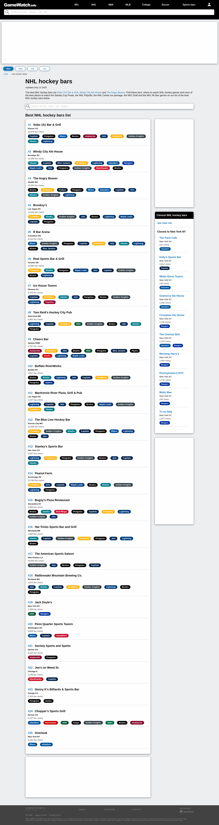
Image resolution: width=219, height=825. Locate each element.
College (146, 4)
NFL (76, 4)
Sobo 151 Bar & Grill (67, 92)
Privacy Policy (55, 815)
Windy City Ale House (90, 92)
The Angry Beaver (116, 92)
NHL (93, 4)
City (32, 69)
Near (20, 69)
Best (8, 69)
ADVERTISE (109, 809)
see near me (164, 223)
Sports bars (189, 4)
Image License (41, 815)
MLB (128, 4)
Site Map (28, 815)
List (44, 69)
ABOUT (82, 809)
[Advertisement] (88, 42)
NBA (110, 4)
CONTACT (136, 809)
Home (5, 74)
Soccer (165, 4)
